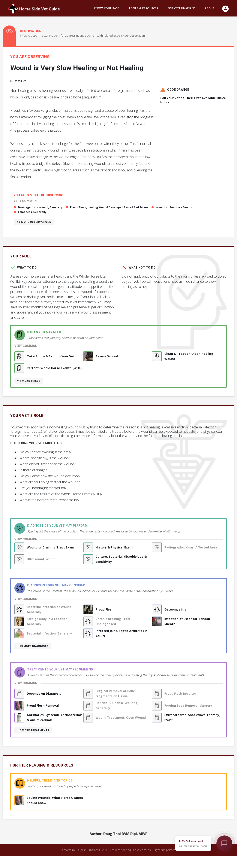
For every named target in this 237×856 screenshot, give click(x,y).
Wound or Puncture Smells (174, 207)
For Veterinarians (182, 8)
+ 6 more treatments (33, 730)
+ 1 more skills (28, 381)
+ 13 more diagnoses (32, 646)
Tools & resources (143, 8)
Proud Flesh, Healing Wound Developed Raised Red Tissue (109, 207)
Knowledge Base (106, 8)
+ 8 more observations (33, 222)
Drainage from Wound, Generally (40, 207)
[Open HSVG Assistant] (224, 843)
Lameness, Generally (32, 212)
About (210, 8)
